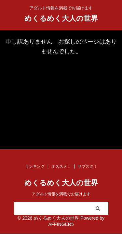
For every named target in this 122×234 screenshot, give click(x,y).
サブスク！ (87, 166)
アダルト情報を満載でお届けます (61, 194)
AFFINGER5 (61, 224)
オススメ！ (61, 166)
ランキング (35, 166)
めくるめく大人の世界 (61, 18)
